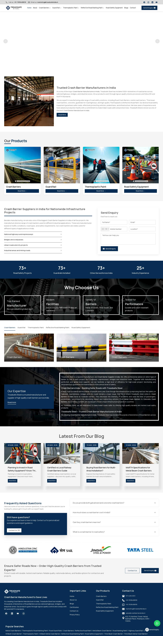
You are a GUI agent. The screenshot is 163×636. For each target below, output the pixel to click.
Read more (12, 403)
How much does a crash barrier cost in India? (92, 515)
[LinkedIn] (12, 616)
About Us (73, 602)
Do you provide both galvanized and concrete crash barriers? (99, 505)
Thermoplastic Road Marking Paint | (35, 633)
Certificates (74, 610)
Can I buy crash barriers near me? (87, 524)
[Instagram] (23, 616)
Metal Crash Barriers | (13, 633)
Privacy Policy (75, 617)
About (35, 8)
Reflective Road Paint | (83, 633)
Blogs (126, 8)
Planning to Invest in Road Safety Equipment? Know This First (22, 470)
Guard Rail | (148, 633)
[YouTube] (18, 616)
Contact (133, 8)
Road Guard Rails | (55, 633)
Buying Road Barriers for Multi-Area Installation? (101, 470)
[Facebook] (6, 616)
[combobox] (105, 230)
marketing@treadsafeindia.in (47, 2)
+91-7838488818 (20, 2)
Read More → (22, 191)
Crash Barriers (45, 8)
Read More (64, 115)
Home (29, 8)
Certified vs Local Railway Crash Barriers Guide (59, 470)
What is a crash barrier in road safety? (89, 534)
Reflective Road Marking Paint (92, 8)
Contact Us (16, 533)
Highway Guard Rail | (135, 633)
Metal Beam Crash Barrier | (102, 633)
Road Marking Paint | (120, 633)
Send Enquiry (149, 8)
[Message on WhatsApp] (157, 623)
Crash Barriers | (68, 633)
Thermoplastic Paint (71, 8)
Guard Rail (56, 8)
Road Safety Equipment (114, 8)
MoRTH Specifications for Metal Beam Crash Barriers (138, 470)
